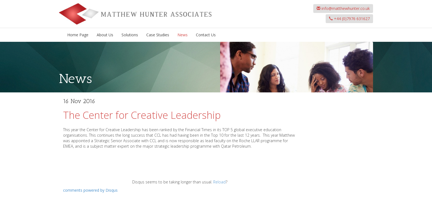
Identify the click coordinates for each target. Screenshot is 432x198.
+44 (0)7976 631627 (349, 18)
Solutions (129, 34)
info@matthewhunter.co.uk (343, 8)
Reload (219, 182)
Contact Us (206, 34)
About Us (105, 34)
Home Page (77, 34)
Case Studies (157, 34)
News (182, 34)
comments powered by (90, 190)
